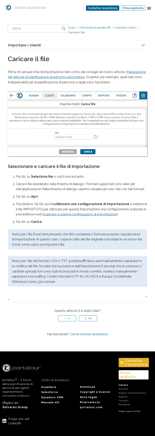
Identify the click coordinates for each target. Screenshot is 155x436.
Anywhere (48, 387)
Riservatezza (90, 402)
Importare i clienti (125, 27)
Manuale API (50, 402)
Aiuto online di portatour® (94, 27)
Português (125, 404)
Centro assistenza (29, 7)
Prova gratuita (133, 8)
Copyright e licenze (95, 391)
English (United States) (132, 393)
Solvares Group (15, 407)
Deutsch (123, 389)
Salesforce (49, 392)
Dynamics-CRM (52, 397)
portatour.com (91, 407)
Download (87, 386)
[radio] (67, 318)
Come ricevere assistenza (89, 334)
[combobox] (38, 28)
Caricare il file (77, 32)
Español (123, 397)
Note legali (88, 397)
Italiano (123, 385)
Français (124, 400)
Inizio (72, 27)
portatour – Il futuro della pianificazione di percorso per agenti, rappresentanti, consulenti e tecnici (19, 380)
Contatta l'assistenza (102, 8)
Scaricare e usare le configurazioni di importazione (80, 214)
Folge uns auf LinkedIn (18, 421)
